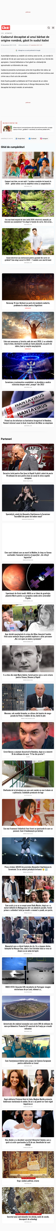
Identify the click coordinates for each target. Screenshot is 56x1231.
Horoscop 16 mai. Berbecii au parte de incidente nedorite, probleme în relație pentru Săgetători (28, 304)
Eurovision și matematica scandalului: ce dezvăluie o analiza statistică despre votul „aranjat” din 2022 (28, 383)
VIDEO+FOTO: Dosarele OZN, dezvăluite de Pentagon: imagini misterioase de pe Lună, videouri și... (28, 988)
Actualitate (8, 33)
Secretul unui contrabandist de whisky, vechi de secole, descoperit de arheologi (28, 1218)
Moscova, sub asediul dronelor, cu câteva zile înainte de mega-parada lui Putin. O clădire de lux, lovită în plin (28, 714)
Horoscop (28, 308)
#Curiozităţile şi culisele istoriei (28, 1214)
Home (2, 33)
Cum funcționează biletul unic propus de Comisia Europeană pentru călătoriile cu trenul (28, 1062)
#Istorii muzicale (28, 1178)
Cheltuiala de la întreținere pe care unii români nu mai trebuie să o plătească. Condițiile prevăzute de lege (28, 791)
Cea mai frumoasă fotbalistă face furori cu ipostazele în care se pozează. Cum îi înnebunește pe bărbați (28, 829)
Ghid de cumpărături (13, 147)
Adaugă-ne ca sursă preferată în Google (28, 50)
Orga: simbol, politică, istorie (28, 1181)
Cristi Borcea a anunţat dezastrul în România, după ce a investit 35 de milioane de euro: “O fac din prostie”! (28, 753)
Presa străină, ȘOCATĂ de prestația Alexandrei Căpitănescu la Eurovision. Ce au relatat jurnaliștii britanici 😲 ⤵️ (28, 868)
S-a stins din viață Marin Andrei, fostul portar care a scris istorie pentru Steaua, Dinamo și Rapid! (28, 676)
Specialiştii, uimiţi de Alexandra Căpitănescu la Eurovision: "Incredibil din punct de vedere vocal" (28, 515)
